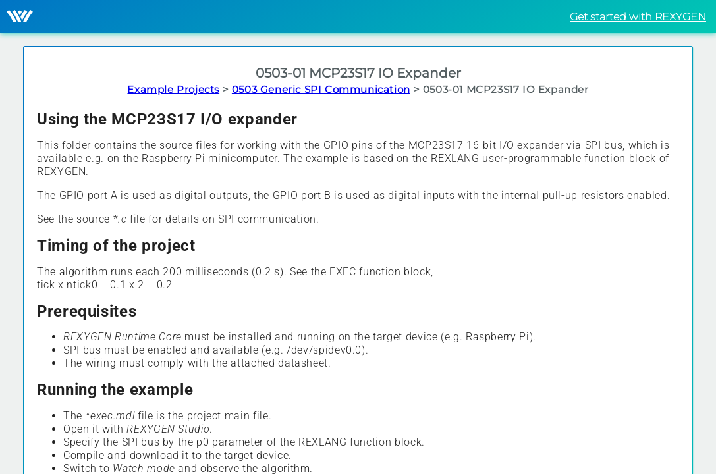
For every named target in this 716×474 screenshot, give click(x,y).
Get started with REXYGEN (638, 17)
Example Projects (173, 89)
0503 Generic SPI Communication (321, 89)
